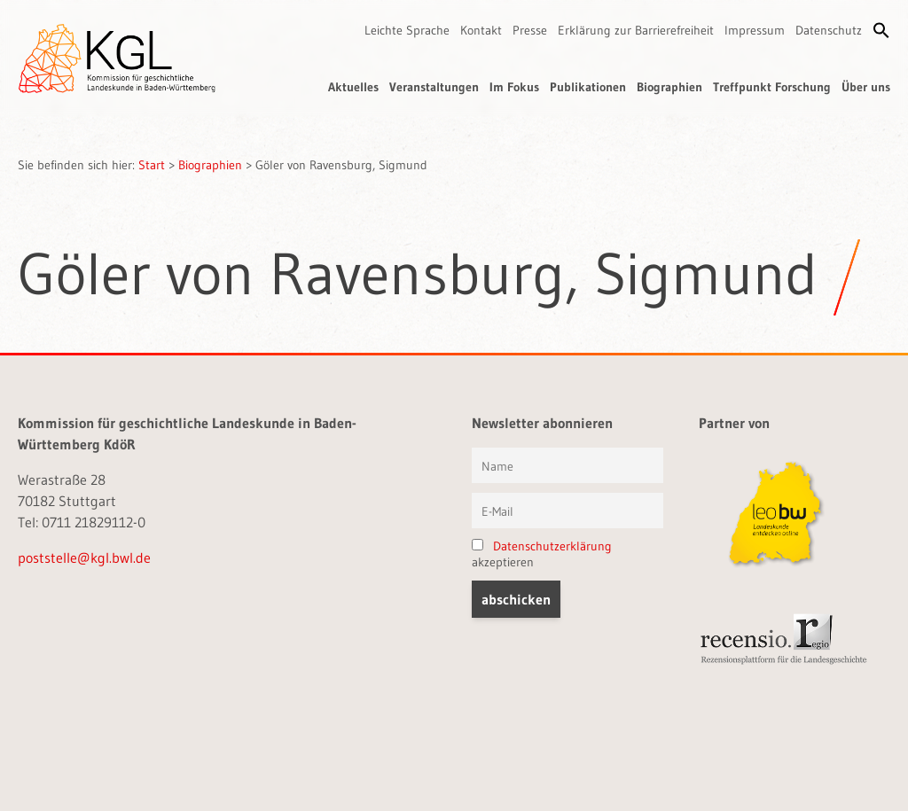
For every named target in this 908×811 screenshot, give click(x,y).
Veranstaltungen (434, 87)
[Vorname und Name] (567, 465)
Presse (530, 30)
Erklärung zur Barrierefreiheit (636, 30)
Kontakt (481, 30)
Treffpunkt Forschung (772, 87)
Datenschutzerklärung (552, 546)
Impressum (754, 30)
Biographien (669, 87)
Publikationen (588, 87)
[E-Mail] (567, 510)
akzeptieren (542, 554)
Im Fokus (514, 87)
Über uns (865, 87)
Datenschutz (828, 30)
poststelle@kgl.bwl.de (84, 557)
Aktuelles (353, 87)
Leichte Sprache (407, 30)
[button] (881, 30)
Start (151, 165)
